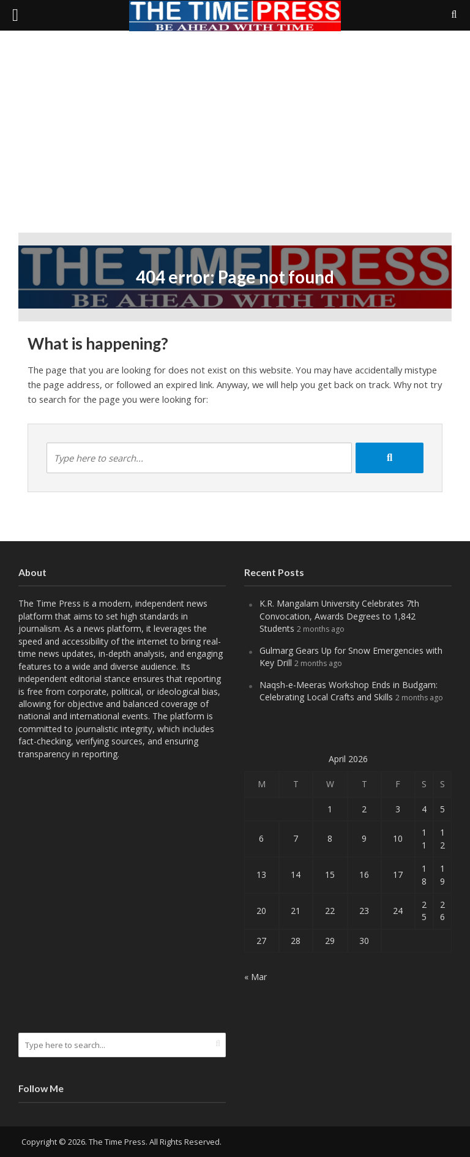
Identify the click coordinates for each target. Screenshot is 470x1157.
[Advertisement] (235, 141)
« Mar (255, 977)
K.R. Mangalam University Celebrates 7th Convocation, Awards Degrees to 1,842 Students (339, 615)
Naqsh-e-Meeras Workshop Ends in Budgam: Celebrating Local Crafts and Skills (348, 691)
